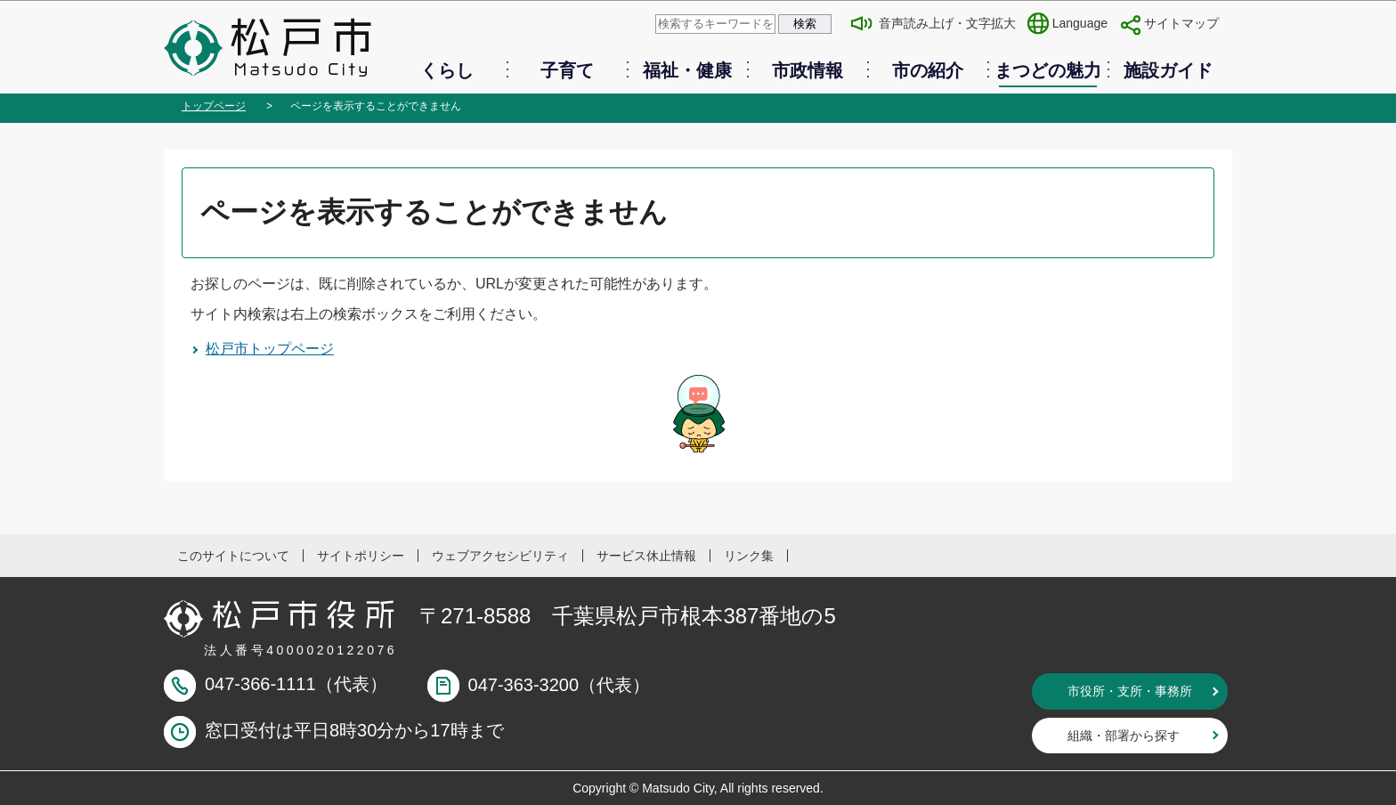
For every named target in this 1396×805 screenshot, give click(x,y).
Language (1080, 23)
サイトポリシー (360, 556)
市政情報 (807, 70)
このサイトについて (233, 556)
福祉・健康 (687, 70)
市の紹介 (927, 70)
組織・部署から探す (1123, 735)
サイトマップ (1181, 23)
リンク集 (749, 556)
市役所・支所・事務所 (1129, 691)
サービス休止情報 (646, 556)
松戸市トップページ (270, 348)
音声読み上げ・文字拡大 (947, 23)
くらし (447, 70)
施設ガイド (1168, 70)
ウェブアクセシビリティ (500, 556)
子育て (567, 70)
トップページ (214, 106)
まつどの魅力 (1047, 70)
